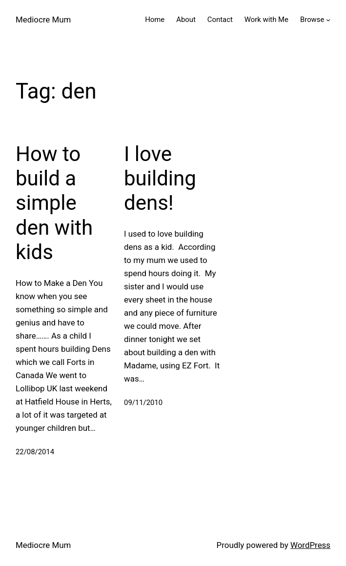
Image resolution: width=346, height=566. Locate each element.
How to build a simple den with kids (54, 203)
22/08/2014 (35, 451)
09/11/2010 (143, 402)
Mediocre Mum (43, 19)
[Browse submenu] (328, 20)
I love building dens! (160, 178)
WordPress (310, 545)
